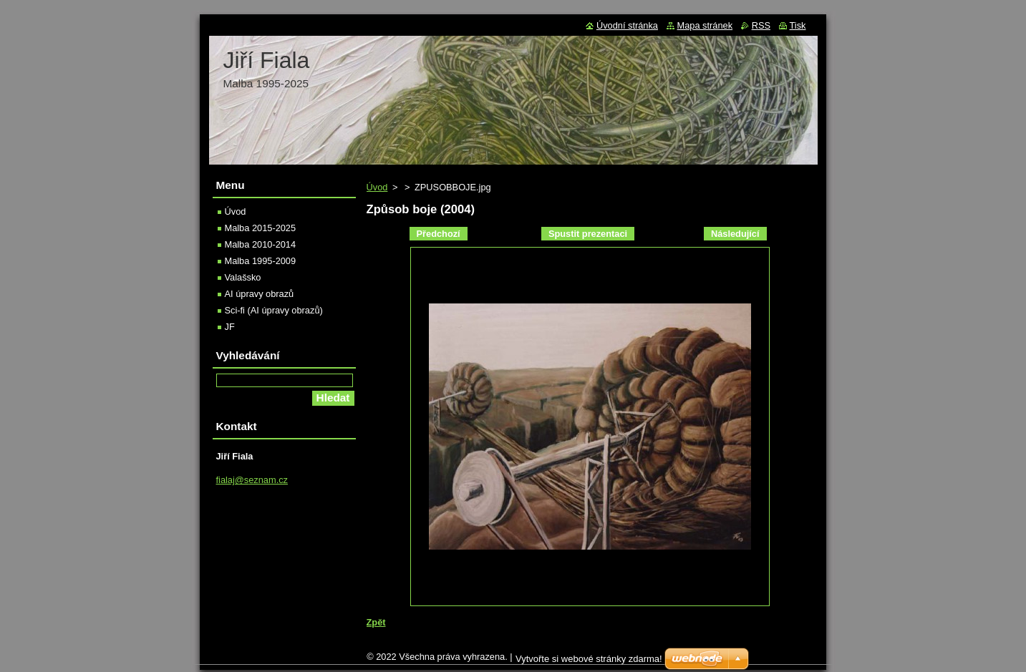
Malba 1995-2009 (260, 260)
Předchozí (438, 233)
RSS (761, 25)
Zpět (376, 622)
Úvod (377, 187)
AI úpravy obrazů (259, 293)
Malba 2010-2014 (260, 244)
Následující (735, 233)
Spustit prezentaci (587, 233)
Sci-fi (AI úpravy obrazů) (274, 310)
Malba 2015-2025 (260, 228)
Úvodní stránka (627, 25)
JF (230, 326)
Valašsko (243, 277)
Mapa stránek (705, 25)
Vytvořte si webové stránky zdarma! (589, 662)
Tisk (798, 25)
